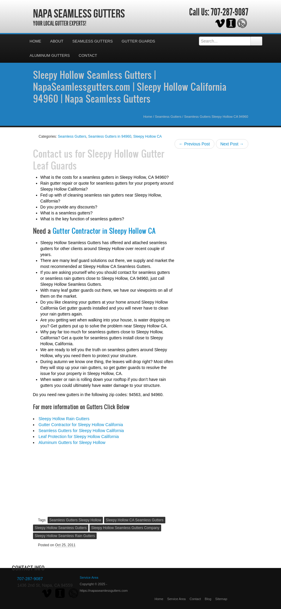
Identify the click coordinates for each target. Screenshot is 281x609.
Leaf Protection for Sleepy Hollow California (79, 436)
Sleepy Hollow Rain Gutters (64, 418)
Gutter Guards (138, 41)
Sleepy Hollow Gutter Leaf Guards (98, 159)
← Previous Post (194, 144)
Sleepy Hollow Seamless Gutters (61, 528)
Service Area (176, 599)
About (57, 41)
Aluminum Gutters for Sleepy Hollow (72, 442)
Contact (88, 55)
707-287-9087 (229, 12)
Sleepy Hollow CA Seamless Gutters (135, 520)
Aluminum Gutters (50, 55)
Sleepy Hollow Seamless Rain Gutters (65, 536)
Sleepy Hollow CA (147, 136)
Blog (208, 599)
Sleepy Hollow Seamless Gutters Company (125, 528)
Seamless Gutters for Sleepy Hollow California (81, 430)
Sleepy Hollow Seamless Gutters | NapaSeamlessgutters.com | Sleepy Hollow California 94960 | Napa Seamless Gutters (130, 86)
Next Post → (232, 144)
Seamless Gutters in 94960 (109, 136)
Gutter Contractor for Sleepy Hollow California (81, 424)
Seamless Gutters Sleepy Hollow (75, 520)
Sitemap (221, 599)
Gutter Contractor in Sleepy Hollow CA (104, 231)
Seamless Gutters (92, 41)
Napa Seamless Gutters (79, 13)
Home (35, 41)
